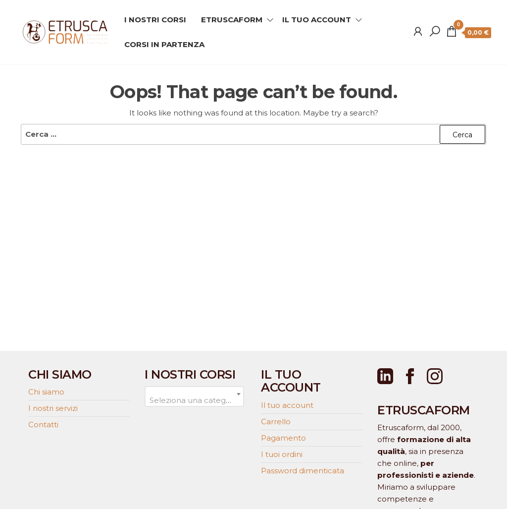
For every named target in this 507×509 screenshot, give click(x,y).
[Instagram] (435, 376)
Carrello (276, 421)
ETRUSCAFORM (231, 19)
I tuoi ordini (282, 454)
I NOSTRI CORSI (155, 19)
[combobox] (194, 396)
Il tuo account (287, 405)
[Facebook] (410, 376)
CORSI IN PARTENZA (164, 44)
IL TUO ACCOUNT (316, 19)
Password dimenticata (302, 470)
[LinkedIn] (385, 376)
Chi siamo (46, 391)
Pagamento (283, 438)
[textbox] (194, 400)
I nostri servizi (53, 408)
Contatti (43, 424)
